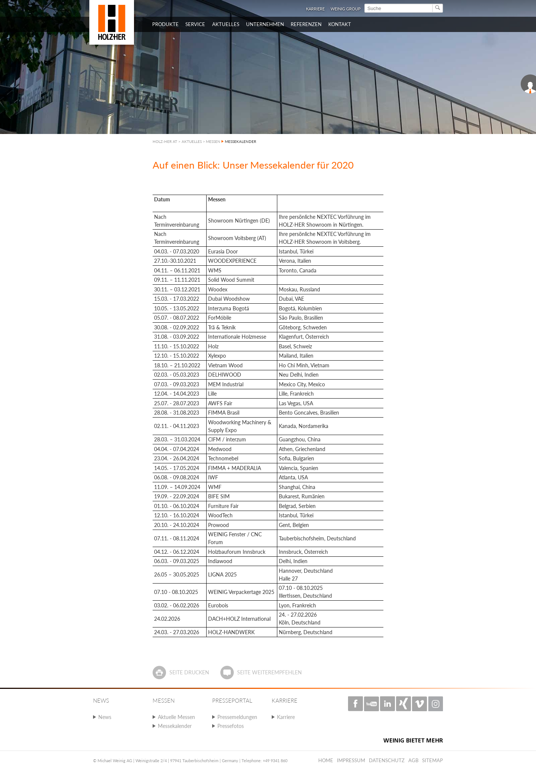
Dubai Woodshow (229, 298)
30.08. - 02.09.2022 (176, 327)
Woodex (217, 289)
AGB (413, 760)
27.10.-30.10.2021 (175, 261)
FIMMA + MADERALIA (234, 468)
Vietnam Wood (225, 365)
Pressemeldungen (237, 717)
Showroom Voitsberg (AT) (237, 238)
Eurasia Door (223, 251)
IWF (213, 477)
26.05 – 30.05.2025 (176, 574)
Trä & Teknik (222, 327)
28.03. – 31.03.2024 (177, 439)
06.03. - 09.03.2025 (176, 561)
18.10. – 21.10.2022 (177, 365)
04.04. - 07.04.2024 (176, 449)
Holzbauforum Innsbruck (236, 552)
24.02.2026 (167, 619)
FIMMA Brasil (223, 412)
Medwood (220, 449)
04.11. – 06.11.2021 (177, 270)
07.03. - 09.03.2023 (176, 384)
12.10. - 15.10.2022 (176, 355)
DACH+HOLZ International (239, 619)
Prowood (218, 525)
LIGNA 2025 (222, 574)
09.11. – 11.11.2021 (177, 280)
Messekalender (175, 726)
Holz (213, 346)
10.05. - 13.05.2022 (176, 308)
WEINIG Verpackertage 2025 (241, 592)
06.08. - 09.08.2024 (176, 477)
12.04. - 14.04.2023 (176, 393)
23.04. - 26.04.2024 (176, 458)
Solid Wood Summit (231, 280)
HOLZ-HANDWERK (231, 632)
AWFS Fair (220, 403)
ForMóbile (219, 317)
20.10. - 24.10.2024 (176, 525)
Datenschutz (387, 760)
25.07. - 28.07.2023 (176, 403)
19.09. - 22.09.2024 (176, 496)
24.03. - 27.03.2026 (176, 632)
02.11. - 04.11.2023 (176, 426)
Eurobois (218, 605)
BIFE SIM (219, 496)
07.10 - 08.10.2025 (176, 592)
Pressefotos (230, 726)
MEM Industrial (225, 384)
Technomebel (223, 458)
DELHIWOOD (224, 374)
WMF (214, 487)
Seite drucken (189, 672)
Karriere (315, 8)
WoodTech (220, 515)
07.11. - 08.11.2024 (176, 538)
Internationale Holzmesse (237, 336)
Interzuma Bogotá (228, 308)
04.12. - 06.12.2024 (176, 552)
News (104, 717)
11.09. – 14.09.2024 (177, 487)
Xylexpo (217, 355)
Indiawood (220, 561)
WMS (214, 270)
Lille (212, 393)
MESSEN (213, 141)
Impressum (351, 760)
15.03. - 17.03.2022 (176, 298)
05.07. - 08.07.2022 (176, 317)
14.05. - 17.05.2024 (176, 468)
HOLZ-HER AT (165, 141)
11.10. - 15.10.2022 (176, 346)
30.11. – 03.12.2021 (177, 289)
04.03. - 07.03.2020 (176, 251)
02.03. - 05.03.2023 (176, 374)
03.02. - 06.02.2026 (176, 605)
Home (325, 760)
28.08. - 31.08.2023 (176, 412)
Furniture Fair (223, 506)
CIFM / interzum (227, 439)
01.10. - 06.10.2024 (176, 506)
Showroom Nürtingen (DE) (239, 220)
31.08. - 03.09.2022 (176, 336)
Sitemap (432, 760)
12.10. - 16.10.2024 (176, 515)
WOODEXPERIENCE (232, 261)
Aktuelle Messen (176, 717)
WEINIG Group (346, 8)
